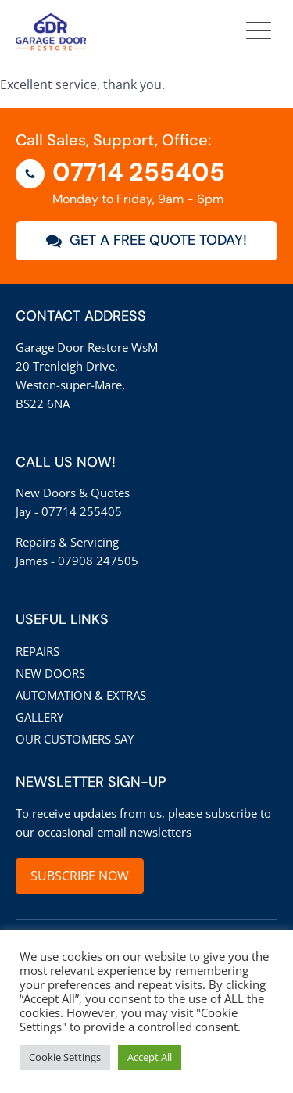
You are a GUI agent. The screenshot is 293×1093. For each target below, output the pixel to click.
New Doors (50, 673)
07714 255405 (138, 172)
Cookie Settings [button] (65, 1057)
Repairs (37, 651)
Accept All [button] (149, 1057)
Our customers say (75, 739)
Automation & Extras (81, 695)
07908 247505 (98, 560)
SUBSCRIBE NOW (79, 875)
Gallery (39, 717)
